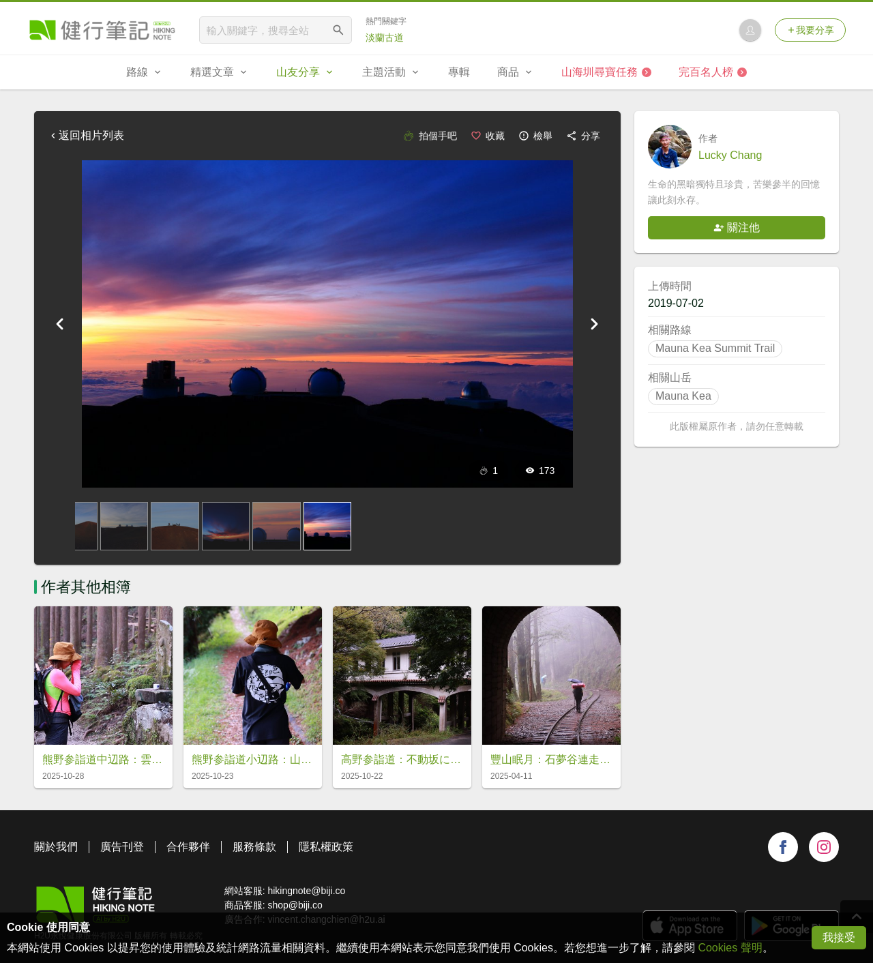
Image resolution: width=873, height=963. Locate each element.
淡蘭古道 (385, 37)
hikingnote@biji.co (306, 890)
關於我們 (56, 847)
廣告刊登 (122, 847)
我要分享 (810, 30)
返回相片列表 (86, 135)
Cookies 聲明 (730, 947)
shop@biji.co (294, 905)
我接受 (839, 937)
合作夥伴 (188, 847)
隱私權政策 (326, 847)
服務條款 (254, 847)
